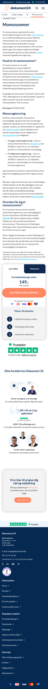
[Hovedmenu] (43, 8)
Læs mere (22, 500)
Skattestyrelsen (13, 129)
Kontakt (6, 591)
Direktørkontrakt (10, 645)
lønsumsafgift (37, 196)
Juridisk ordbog (17, 15)
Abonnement (8, 673)
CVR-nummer (37, 35)
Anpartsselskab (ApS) (12, 635)
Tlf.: (9, 555)
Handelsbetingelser (11, 596)
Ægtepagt (7, 629)
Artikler (6, 662)
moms (39, 52)
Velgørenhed (8, 668)
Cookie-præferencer (11, 607)
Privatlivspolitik (9, 601)
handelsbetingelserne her (28, 259)
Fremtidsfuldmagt (10, 619)
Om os (5, 586)
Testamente (8, 624)
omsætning (35, 143)
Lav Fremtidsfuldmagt (24, 292)
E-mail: (14, 551)
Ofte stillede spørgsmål (13, 657)
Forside (4, 15)
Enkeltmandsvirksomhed (13, 640)
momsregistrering (10, 135)
